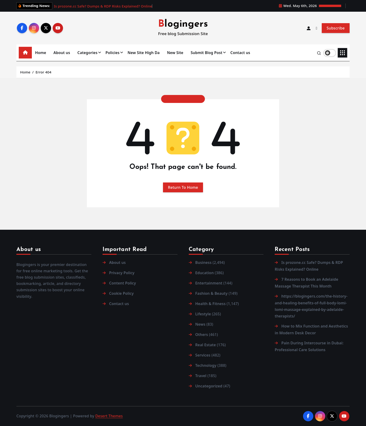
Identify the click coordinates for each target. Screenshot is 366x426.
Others (201, 334)
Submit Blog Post (206, 52)
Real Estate (205, 344)
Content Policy (122, 283)
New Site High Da (144, 52)
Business (203, 262)
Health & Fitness (210, 303)
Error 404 (43, 72)
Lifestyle (203, 314)
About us (61, 52)
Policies (113, 52)
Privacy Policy (121, 272)
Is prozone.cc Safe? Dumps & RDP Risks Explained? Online (103, 6)
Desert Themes (109, 416)
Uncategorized (208, 386)
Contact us (240, 52)
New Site (175, 52)
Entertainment (208, 283)
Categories (88, 52)
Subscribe (336, 28)
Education (204, 272)
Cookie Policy (121, 293)
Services (203, 355)
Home (40, 52)
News (200, 324)
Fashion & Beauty (211, 293)
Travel (201, 375)
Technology (205, 365)
